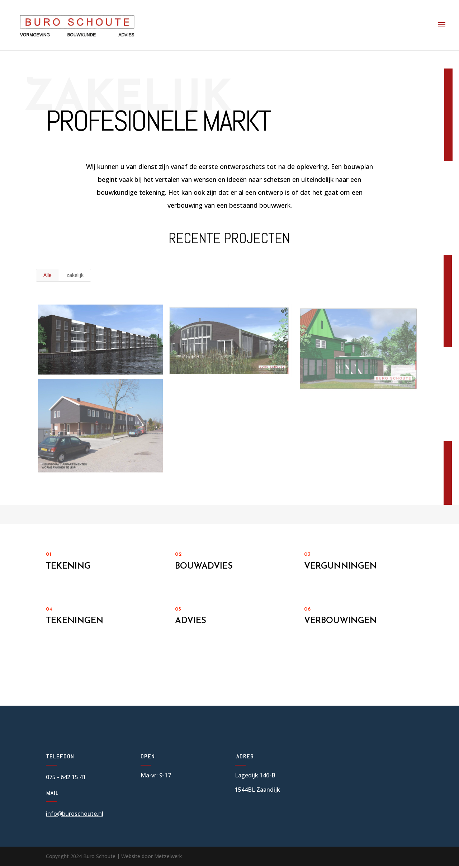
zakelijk (75, 275)
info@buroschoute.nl (74, 814)
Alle (47, 275)
